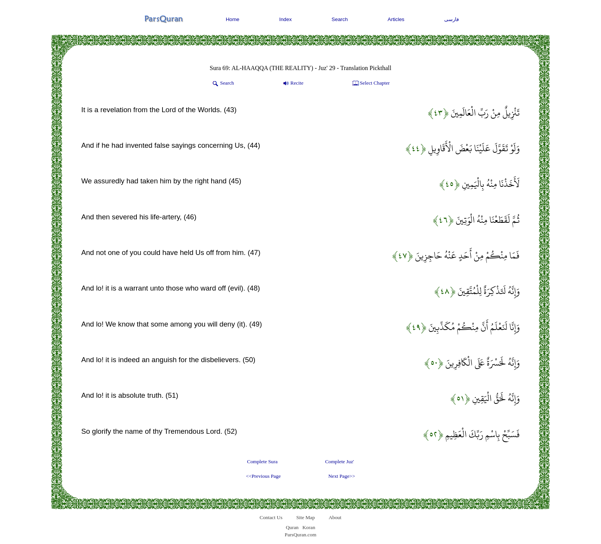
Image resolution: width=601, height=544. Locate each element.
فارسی (451, 19)
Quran (292, 527)
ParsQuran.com (301, 534)
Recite (293, 83)
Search (340, 19)
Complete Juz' (339, 461)
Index (285, 19)
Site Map (305, 517)
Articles (396, 19)
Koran (308, 527)
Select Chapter (370, 83)
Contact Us (270, 517)
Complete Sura (262, 461)
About (334, 517)
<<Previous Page (263, 476)
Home (233, 19)
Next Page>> (341, 476)
